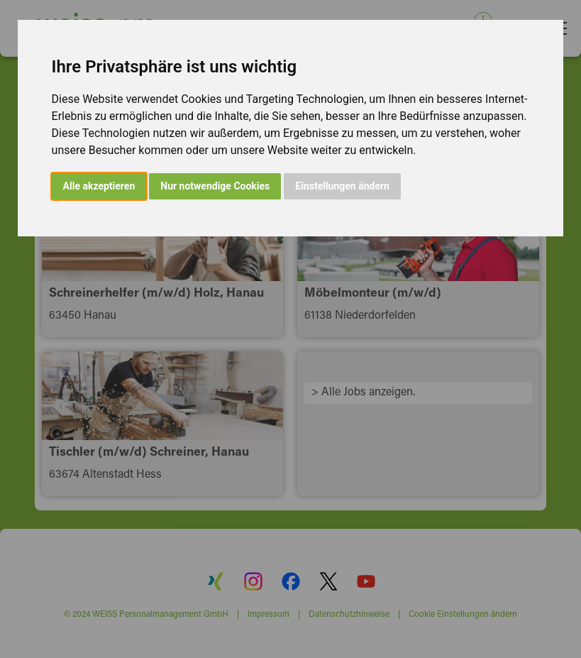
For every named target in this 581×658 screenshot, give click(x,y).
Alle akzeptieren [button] (99, 186)
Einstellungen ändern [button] (342, 186)
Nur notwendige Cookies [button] (215, 186)
